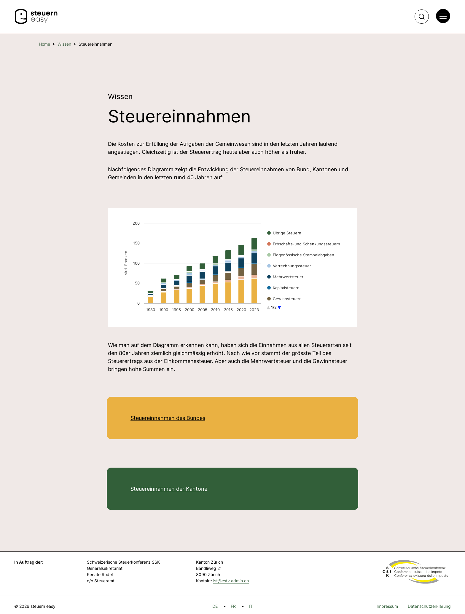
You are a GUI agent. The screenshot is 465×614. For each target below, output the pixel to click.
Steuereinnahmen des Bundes (167, 418)
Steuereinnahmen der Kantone (168, 489)
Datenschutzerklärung (429, 606)
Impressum (387, 606)
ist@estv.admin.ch (231, 580)
